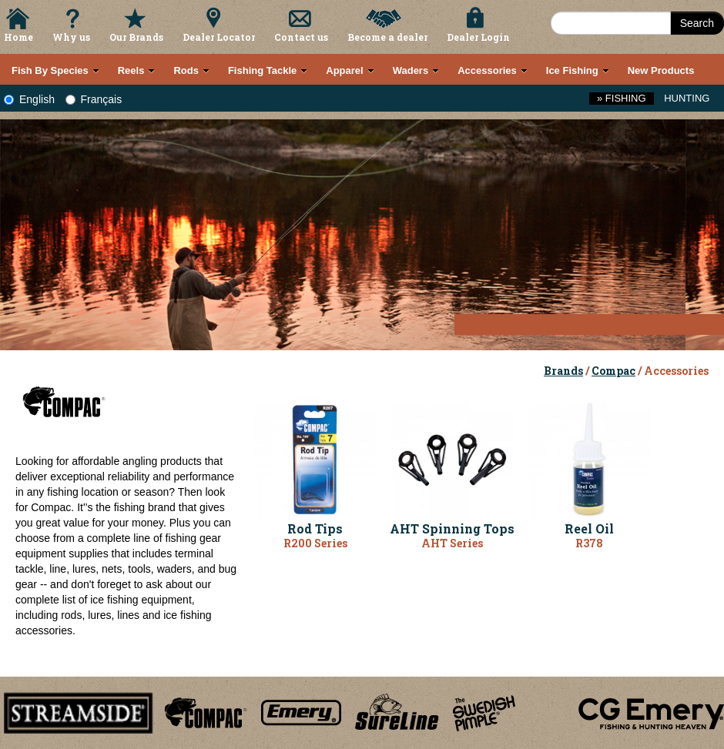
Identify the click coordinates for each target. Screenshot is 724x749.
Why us (71, 37)
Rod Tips (315, 528)
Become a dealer (387, 37)
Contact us (301, 37)
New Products (661, 70)
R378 (589, 543)
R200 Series (315, 543)
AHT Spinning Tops (452, 528)
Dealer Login (478, 37)
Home (18, 37)
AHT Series (452, 543)
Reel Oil (589, 528)
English (29, 99)
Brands (563, 370)
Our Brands (136, 37)
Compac (613, 370)
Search (697, 23)
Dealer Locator (219, 37)
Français (93, 99)
